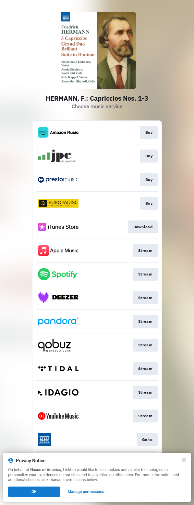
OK (34, 491)
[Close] (184, 459)
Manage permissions (86, 491)
